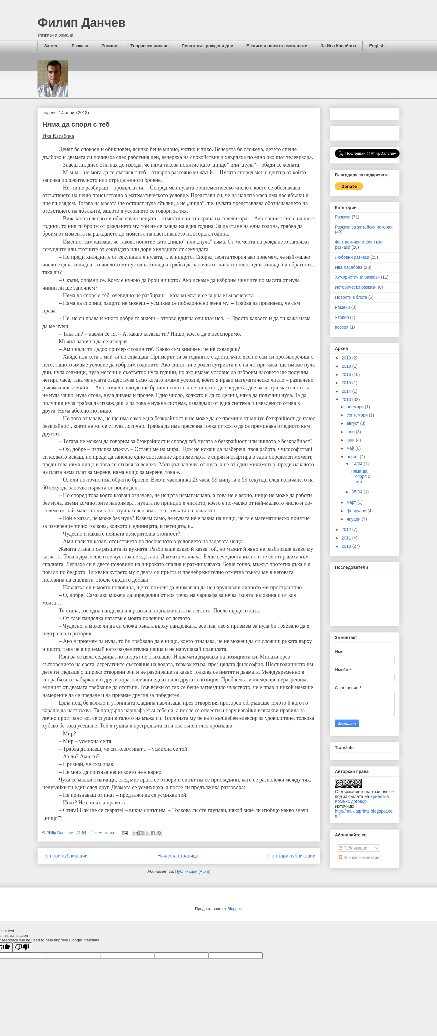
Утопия (342, 317)
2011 (347, 538)
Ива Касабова (349, 267)
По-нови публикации (64, 855)
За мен (51, 45)
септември (357, 415)
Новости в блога (351, 297)
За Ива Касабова (338, 45)
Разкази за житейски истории (364, 227)
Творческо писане (149, 45)
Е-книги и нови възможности (277, 45)
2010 (347, 546)
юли (351, 431)
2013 (347, 399)
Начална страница (178, 855)
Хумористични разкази (357, 277)
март (351, 502)
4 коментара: (103, 832)
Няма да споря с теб (76, 124)
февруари (357, 510)
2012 (347, 529)
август (353, 423)
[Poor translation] (22, 947)
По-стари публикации (291, 855)
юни (351, 440)
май (350, 448)
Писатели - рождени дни (207, 45)
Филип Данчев (81, 22)
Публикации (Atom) (192, 871)
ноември (355, 406)
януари (353, 519)
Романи (109, 45)
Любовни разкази (352, 257)
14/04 (358, 463)
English (377, 45)
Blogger (234, 908)
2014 (347, 391)
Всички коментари (359, 857)
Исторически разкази (356, 287)
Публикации (353, 848)
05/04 (358, 491)
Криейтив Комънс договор (362, 799)
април (353, 456)
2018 (347, 366)
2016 (347, 374)
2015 (347, 382)
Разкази (80, 45)
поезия (342, 327)
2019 (347, 358)
